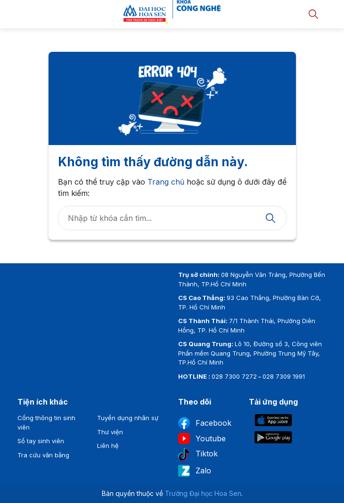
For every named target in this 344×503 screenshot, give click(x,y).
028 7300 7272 (234, 376)
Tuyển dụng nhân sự (127, 418)
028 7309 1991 (283, 376)
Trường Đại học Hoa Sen (203, 493)
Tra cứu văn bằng (43, 455)
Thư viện (110, 432)
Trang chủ (165, 182)
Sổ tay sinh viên (40, 441)
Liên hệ (108, 445)
